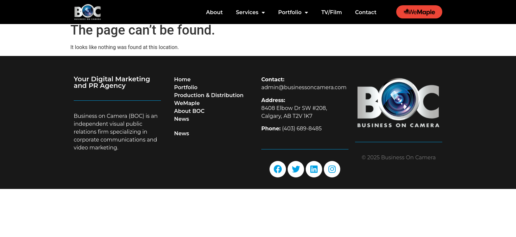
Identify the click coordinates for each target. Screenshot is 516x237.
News (181, 123)
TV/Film (331, 12)
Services (250, 12)
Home (182, 84)
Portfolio (293, 12)
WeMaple (187, 107)
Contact (365, 12)
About (214, 12)
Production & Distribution (209, 99)
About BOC (189, 115)
